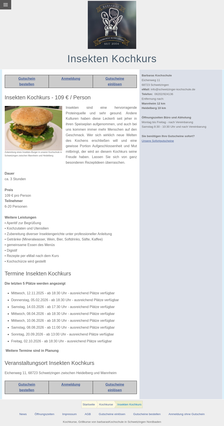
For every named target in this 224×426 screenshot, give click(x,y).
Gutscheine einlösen (112, 414)
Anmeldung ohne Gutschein (186, 414)
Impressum (69, 414)
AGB (88, 414)
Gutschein (26, 78)
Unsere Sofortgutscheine (158, 140)
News (23, 414)
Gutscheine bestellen (147, 414)
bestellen (26, 84)
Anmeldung (70, 78)
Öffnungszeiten (44, 414)
